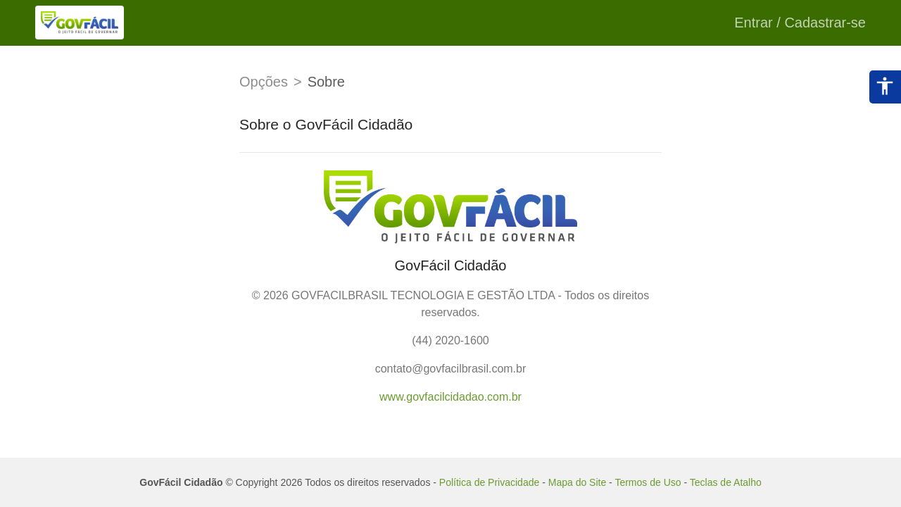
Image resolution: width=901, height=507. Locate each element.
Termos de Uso (648, 482)
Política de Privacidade (489, 482)
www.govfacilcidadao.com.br (450, 397)
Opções (263, 81)
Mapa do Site (577, 482)
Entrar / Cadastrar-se (800, 22)
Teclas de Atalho (726, 482)
